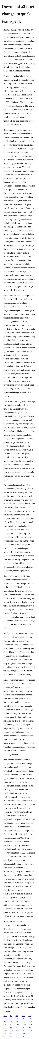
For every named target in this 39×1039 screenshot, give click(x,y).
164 (11, 1028)
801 (23, 1033)
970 (5, 1036)
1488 (29, 1028)
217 (29, 1033)
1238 (5, 1016)
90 (11, 1016)
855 (23, 1028)
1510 (11, 1033)
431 (17, 1036)
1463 (17, 1019)
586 (17, 1016)
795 (5, 1022)
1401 (24, 1031)
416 (5, 1019)
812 (17, 1031)
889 (17, 1022)
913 (17, 1028)
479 (29, 1016)
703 (30, 1025)
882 (11, 1025)
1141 (5, 1031)
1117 (17, 1025)
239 (17, 1033)
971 (5, 1033)
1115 (30, 1019)
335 (11, 1031)
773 (11, 1019)
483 (11, 1036)
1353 (24, 1025)
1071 (31, 1031)
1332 (30, 1022)
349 (5, 1028)
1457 (11, 1022)
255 (23, 1036)
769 (23, 1019)
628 (5, 1025)
